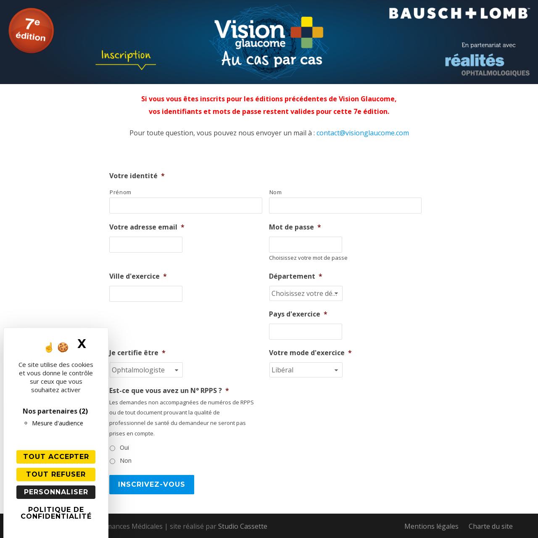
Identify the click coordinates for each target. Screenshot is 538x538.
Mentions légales (431, 526)
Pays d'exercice (298, 314)
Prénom (121, 192)
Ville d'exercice (138, 276)
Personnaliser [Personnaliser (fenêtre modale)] (56, 492)
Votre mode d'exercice (310, 352)
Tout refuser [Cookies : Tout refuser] (56, 474)
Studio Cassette (242, 526)
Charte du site (491, 526)
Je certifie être (137, 352)
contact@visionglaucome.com (362, 132)
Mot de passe (295, 227)
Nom (275, 192)
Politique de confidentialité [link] (56, 513)
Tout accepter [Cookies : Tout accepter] (56, 457)
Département (295, 276)
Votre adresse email (147, 227)
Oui (124, 447)
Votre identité (137, 175)
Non (126, 460)
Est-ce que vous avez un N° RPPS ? (169, 390)
